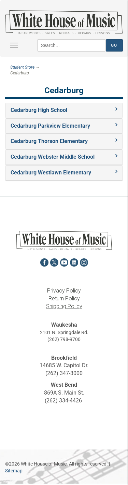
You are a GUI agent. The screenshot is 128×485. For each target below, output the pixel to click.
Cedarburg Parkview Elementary (50, 126)
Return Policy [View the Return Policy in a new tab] (64, 298)
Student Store (22, 67)
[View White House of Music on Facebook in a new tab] (44, 261)
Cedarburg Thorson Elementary (49, 141)
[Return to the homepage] (64, 22)
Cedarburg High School (39, 110)
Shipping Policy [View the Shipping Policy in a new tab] (64, 306)
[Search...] (71, 45)
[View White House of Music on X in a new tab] (54, 261)
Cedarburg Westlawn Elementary (51, 172)
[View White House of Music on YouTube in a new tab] (64, 261)
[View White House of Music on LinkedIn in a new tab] (74, 261)
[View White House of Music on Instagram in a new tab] (84, 261)
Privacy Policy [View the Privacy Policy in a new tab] (64, 290)
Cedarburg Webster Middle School (53, 157)
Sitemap (14, 470)
